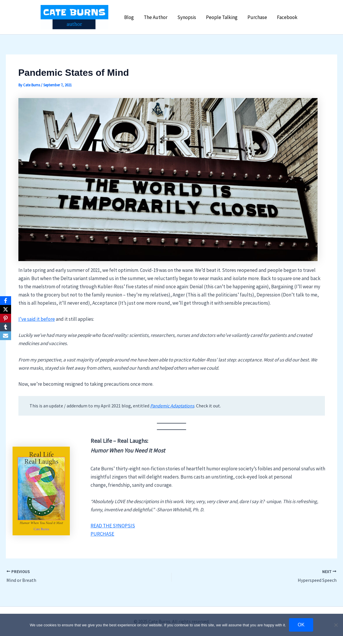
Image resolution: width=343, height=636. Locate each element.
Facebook (287, 17)
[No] (336, 625)
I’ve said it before (36, 319)
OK (301, 624)
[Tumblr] (5, 327)
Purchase (257, 17)
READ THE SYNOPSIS (113, 525)
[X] (5, 309)
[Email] (5, 335)
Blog (129, 17)
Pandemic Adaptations (172, 406)
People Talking (222, 17)
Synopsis (186, 17)
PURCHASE (102, 534)
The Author (155, 17)
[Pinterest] (5, 318)
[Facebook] (5, 300)
